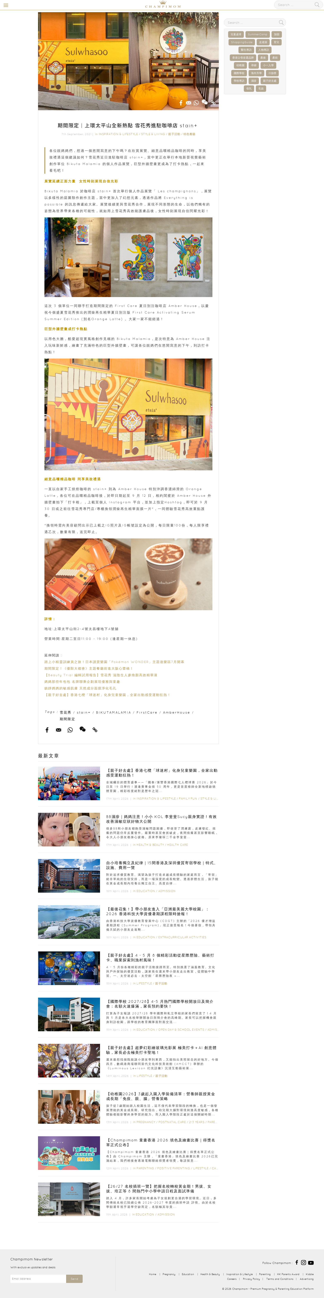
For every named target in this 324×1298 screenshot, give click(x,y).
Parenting (216, 1122)
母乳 (249, 88)
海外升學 (256, 73)
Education (146, 891)
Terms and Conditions (279, 1279)
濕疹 (253, 80)
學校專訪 (239, 80)
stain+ (84, 712)
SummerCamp (257, 34)
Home (152, 1274)
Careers (232, 1279)
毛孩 (261, 88)
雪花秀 (65, 712)
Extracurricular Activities (182, 937)
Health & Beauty (150, 844)
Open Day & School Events (181, 1029)
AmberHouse (176, 712)
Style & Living (153, 134)
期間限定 (67, 719)
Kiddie (310, 1274)
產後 (263, 57)
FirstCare (147, 712)
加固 (276, 34)
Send (74, 1278)
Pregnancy (146, 1122)
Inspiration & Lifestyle (118, 134)
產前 (275, 57)
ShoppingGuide (242, 42)
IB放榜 (272, 73)
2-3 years (197, 1122)
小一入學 (268, 65)
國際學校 (239, 73)
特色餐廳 (189, 134)
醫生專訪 (246, 49)
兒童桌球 (236, 34)
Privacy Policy (251, 1279)
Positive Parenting (173, 1168)
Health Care (177, 844)
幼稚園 (240, 65)
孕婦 (253, 65)
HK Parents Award (288, 1274)
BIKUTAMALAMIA (113, 712)
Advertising (307, 1279)
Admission (167, 891)
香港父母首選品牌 (243, 57)
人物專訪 (263, 49)
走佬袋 (263, 42)
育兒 (276, 42)
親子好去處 (269, 80)
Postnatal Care (172, 1122)
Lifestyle (144, 983)
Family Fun (188, 798)
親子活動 (174, 134)
